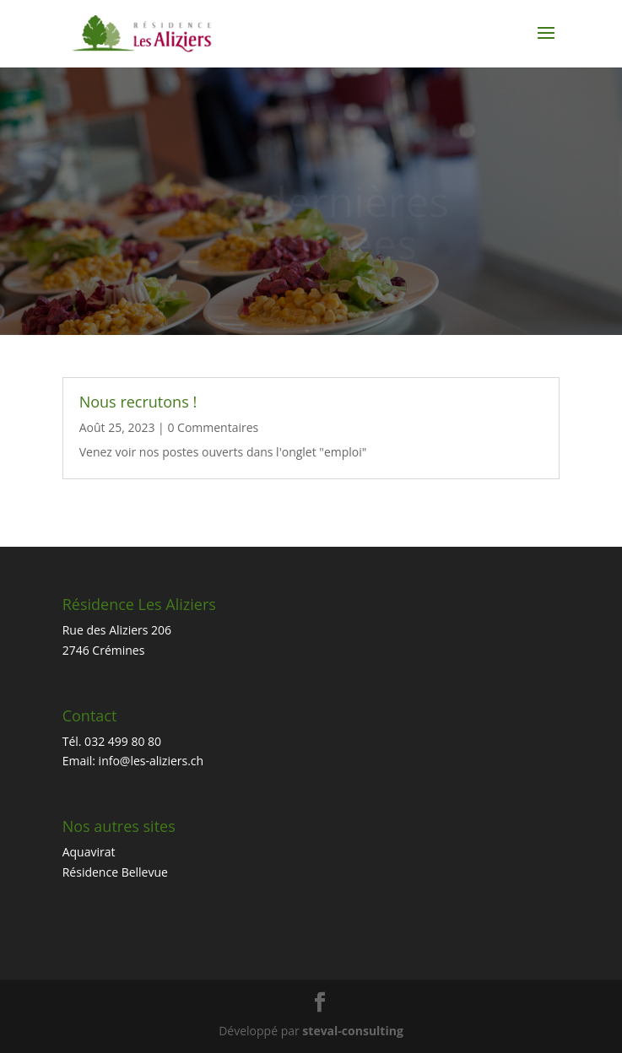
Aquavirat (89, 852)
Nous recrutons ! (138, 402)
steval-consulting (352, 1031)
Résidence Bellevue (115, 872)
